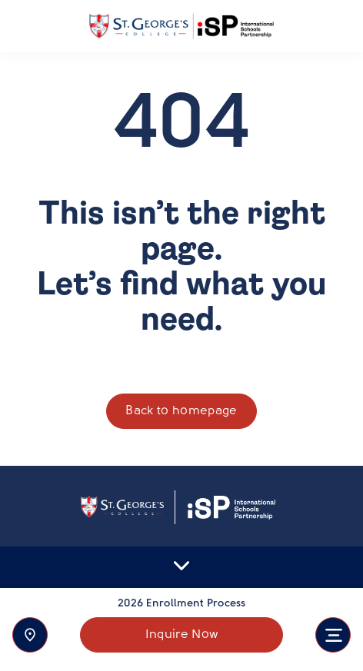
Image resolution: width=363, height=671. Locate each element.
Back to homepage (181, 411)
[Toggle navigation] (333, 635)
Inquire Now (181, 635)
